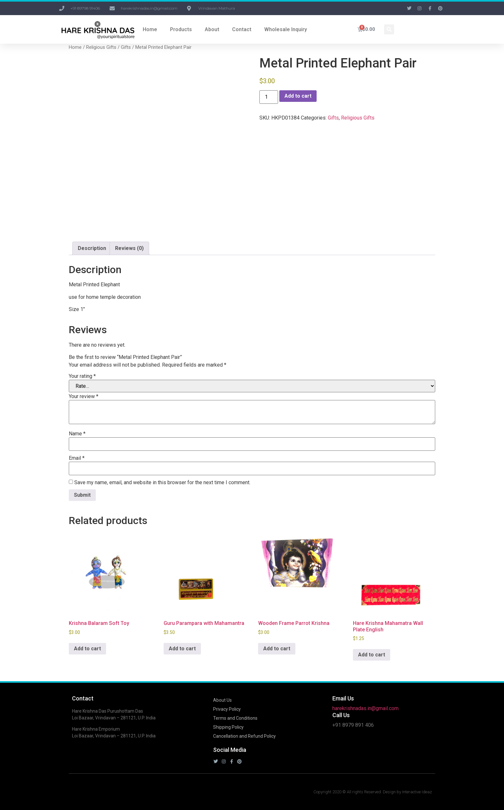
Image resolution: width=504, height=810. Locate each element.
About (212, 29)
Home (150, 29)
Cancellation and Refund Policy (244, 736)
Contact (241, 29)
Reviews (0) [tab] (129, 248)
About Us (222, 700)
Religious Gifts (101, 47)
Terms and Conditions (235, 718)
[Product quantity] (268, 97)
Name (77, 433)
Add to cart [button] (87, 648)
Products (181, 29)
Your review (83, 396)
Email (77, 458)
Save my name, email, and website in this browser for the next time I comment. (162, 482)
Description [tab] (92, 248)
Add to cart (297, 96)
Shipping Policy (228, 727)
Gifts (126, 47)
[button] (389, 29)
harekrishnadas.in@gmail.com (365, 708)
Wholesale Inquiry (285, 29)
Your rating (82, 376)
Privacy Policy (227, 709)
